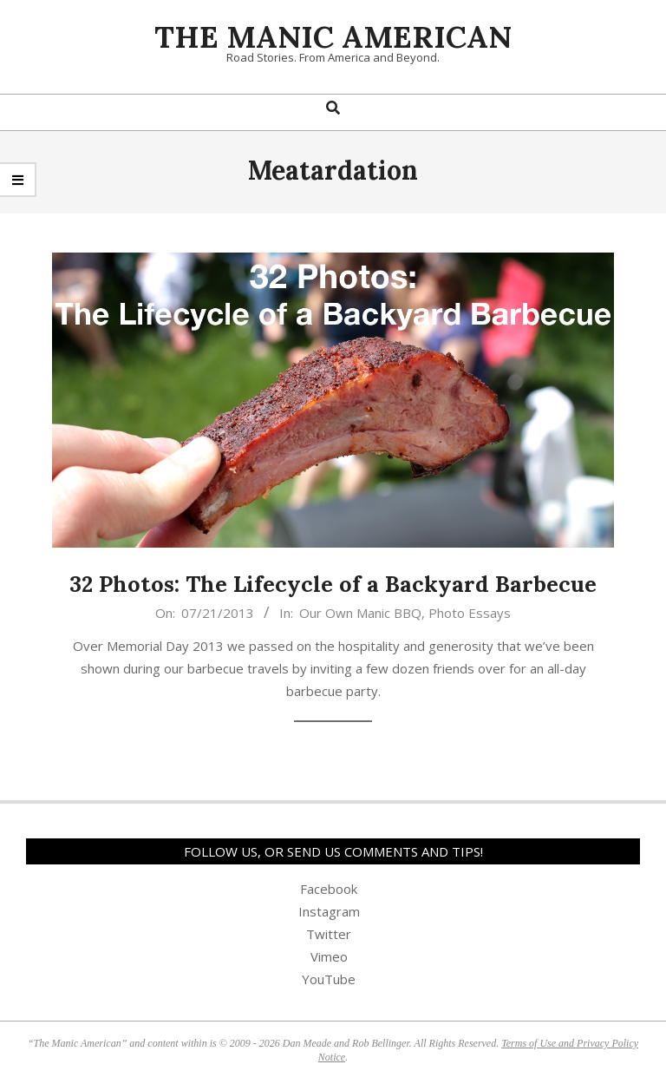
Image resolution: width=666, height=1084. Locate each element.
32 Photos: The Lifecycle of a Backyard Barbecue (333, 583)
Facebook (328, 888)
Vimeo (329, 956)
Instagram (329, 911)
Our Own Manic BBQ (360, 612)
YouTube (329, 979)
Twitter (328, 934)
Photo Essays (469, 612)
